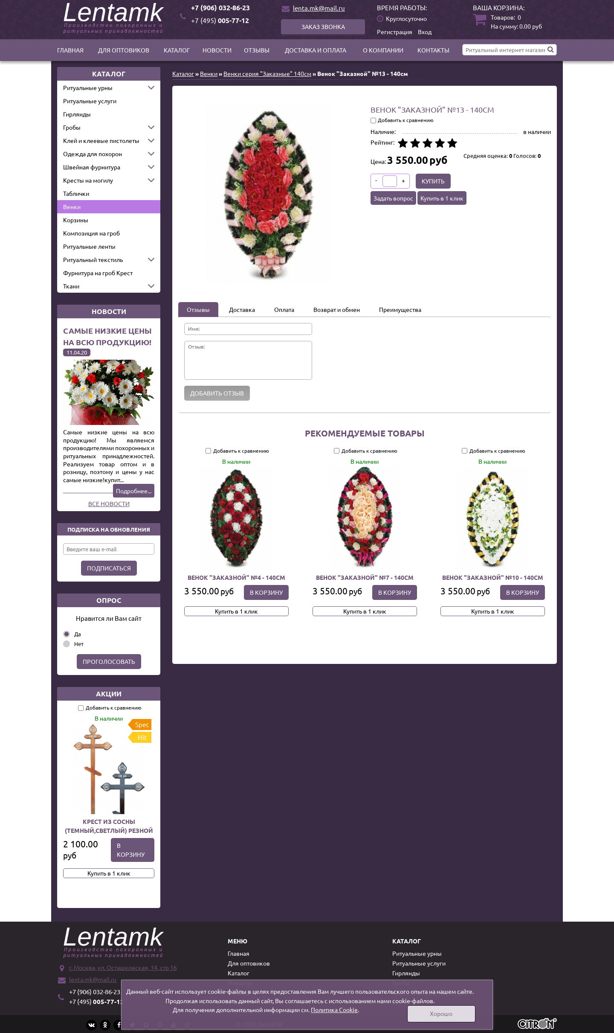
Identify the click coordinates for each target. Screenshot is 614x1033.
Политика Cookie (334, 1009)
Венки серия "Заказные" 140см (267, 73)
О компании (383, 50)
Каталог (177, 50)
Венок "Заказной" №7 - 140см (364, 577)
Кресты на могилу (88, 180)
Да (77, 633)
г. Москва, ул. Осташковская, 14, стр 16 (123, 967)
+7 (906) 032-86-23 (220, 7)
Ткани (71, 286)
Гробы (72, 127)
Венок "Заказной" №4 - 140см (236, 577)
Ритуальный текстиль (93, 259)
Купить (433, 181)
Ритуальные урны (88, 87)
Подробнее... (133, 491)
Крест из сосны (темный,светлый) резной (109, 826)
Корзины (75, 220)
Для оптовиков (123, 50)
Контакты (433, 50)
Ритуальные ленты (89, 246)
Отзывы (256, 50)
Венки (72, 206)
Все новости (109, 503)
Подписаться (109, 568)
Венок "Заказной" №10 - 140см (492, 577)
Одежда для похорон (92, 153)
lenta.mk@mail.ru (319, 8)
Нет (79, 643)
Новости (217, 50)
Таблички (76, 193)
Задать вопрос (393, 198)
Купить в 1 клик (108, 873)
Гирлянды (77, 114)
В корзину (131, 849)
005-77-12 (220, 20)
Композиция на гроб (91, 233)
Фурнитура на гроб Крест (98, 272)
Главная (70, 50)
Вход (425, 31)
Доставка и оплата (315, 50)
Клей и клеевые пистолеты (101, 140)
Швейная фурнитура (91, 167)
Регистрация (394, 31)
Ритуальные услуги (89, 101)
